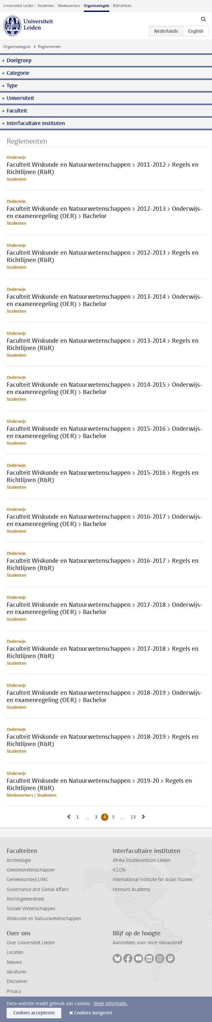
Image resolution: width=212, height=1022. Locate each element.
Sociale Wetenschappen (31, 909)
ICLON (119, 870)
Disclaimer (17, 981)
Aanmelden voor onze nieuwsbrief (148, 943)
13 (134, 817)
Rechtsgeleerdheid (25, 899)
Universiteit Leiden (18, 5)
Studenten (45, 5)
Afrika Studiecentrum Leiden (142, 860)
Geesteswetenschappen (31, 870)
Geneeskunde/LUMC (27, 879)
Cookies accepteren (34, 1013)
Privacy (14, 991)
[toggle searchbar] (203, 19)
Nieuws (14, 962)
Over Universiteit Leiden (31, 943)
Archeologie (19, 860)
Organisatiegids (96, 5)
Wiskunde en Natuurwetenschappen (44, 918)
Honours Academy (131, 889)
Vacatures (16, 972)
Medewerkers (69, 5)
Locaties (15, 952)
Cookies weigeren (93, 1013)
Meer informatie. (111, 1003)
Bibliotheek (122, 5)
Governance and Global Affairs (38, 889)
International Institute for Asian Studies (152, 879)
